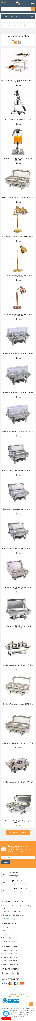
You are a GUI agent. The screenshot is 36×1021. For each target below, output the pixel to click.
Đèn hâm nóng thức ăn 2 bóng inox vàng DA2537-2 (18, 237)
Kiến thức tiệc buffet (9, 938)
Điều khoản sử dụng (9, 931)
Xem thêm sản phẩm (18, 833)
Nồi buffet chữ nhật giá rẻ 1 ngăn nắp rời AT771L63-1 (18, 627)
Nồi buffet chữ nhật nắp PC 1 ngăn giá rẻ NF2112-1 (18, 431)
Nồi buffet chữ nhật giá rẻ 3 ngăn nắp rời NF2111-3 (18, 470)
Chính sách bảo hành (10, 957)
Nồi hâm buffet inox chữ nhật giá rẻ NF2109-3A (18, 704)
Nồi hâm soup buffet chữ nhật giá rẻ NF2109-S (18, 665)
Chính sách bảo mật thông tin (12, 964)
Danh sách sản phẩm (19, 25)
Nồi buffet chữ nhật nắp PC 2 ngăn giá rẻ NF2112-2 (18, 392)
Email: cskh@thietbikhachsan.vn (13, 915)
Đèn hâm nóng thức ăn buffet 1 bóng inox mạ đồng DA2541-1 (18, 315)
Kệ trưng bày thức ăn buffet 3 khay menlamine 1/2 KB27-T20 (18, 81)
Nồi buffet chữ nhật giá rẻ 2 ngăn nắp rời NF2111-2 (18, 548)
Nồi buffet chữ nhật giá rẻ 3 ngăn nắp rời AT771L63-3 (18, 588)
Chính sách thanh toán (10, 950)
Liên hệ (5, 934)
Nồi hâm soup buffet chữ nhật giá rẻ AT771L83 (18, 782)
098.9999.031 (6, 1018)
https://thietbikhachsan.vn (19, 996)
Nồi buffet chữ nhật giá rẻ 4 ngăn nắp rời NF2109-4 (18, 198)
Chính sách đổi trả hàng (10, 961)
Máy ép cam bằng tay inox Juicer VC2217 (18, 119)
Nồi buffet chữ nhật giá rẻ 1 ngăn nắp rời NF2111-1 (18, 509)
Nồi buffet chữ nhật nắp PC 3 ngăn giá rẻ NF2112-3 (18, 353)
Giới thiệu (6, 927)
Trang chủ (6, 25)
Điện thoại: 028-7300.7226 (11, 912)
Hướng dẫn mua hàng (10, 941)
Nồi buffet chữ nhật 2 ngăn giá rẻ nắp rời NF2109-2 (18, 744)
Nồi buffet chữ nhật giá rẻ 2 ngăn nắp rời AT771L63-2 (18, 822)
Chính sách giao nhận (10, 954)
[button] (33, 9)
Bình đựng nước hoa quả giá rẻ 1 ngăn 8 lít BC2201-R (18, 159)
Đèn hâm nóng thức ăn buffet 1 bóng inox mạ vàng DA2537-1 (18, 276)
